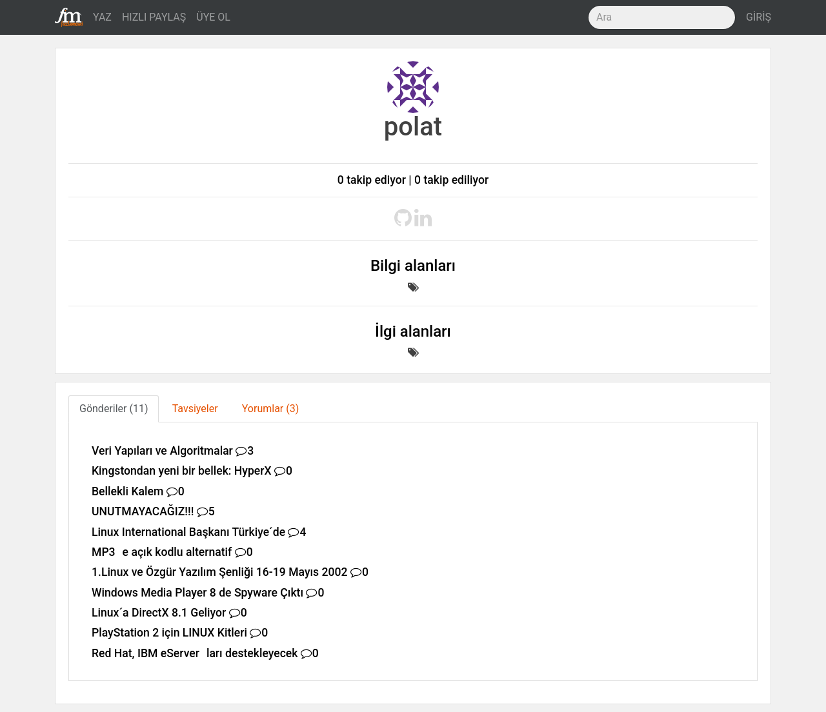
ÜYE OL (213, 17)
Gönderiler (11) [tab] (113, 408)
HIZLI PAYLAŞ (154, 17)
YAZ (102, 17)
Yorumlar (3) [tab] (270, 408)
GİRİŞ (758, 17)
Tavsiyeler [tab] (195, 408)
